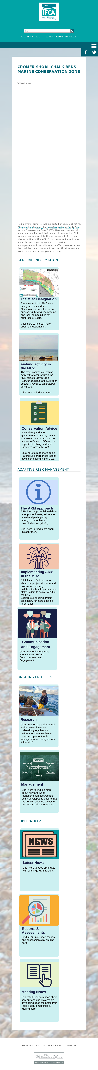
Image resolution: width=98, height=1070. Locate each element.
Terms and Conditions (34, 1045)
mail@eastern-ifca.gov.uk (63, 36)
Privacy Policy (55, 1045)
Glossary (71, 1045)
